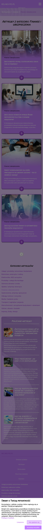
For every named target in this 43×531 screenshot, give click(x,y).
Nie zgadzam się (34, 522)
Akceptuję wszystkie (33, 527)
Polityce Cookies (8, 518)
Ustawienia (20, 522)
